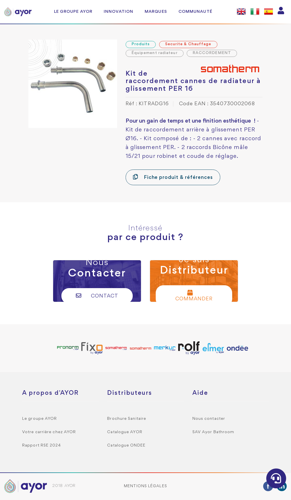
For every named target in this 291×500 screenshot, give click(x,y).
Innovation (118, 12)
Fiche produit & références (173, 177)
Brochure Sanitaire (126, 419)
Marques (156, 12)
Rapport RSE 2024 (41, 445)
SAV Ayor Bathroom (213, 432)
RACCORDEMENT (212, 53)
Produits (141, 44)
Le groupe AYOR (73, 12)
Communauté (195, 12)
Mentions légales (145, 486)
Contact (97, 296)
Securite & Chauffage (188, 44)
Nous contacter (208, 419)
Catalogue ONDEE (126, 445)
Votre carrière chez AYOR (49, 432)
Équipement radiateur (155, 53)
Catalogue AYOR (124, 432)
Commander (194, 295)
